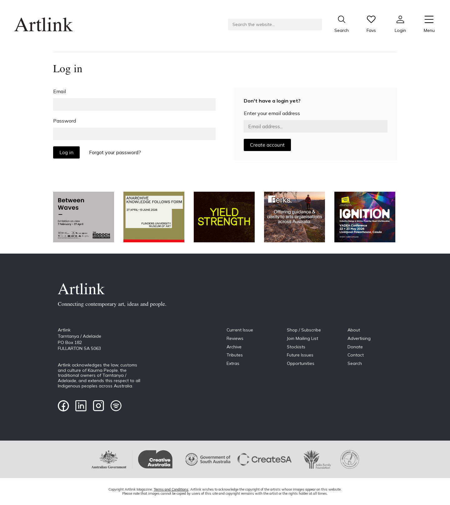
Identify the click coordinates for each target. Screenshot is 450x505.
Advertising (359, 338)
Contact (356, 355)
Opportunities (300, 363)
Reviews (235, 338)
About (354, 330)
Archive (234, 347)
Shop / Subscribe (304, 330)
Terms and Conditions (171, 489)
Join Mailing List (302, 338)
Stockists (296, 347)
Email (59, 91)
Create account (267, 145)
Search (355, 363)
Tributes (235, 355)
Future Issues (300, 355)
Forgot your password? (115, 152)
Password (64, 121)
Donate (355, 347)
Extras (233, 363)
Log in (66, 152)
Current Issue (240, 330)
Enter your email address (272, 113)
